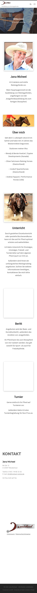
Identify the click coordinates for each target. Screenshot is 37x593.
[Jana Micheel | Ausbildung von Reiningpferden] (6, 3)
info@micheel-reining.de (15, 474)
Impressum (11, 534)
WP (12, 553)
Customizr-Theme (29, 553)
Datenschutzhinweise (23, 534)
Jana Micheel (13, 551)
